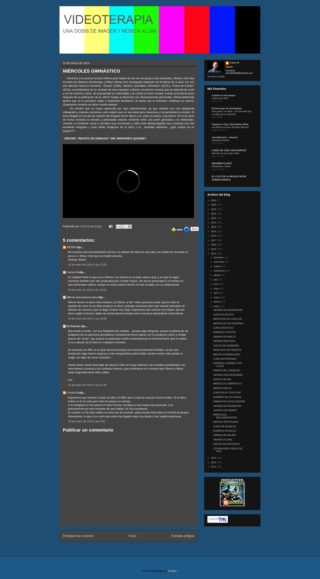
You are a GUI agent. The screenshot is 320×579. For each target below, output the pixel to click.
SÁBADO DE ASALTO (224, 336)
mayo (217, 288)
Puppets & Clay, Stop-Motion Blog (230, 124)
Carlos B (85, 226)
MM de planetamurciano (82, 297)
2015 (214, 249)
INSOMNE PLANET (222, 163)
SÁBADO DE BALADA (224, 435)
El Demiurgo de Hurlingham (227, 108)
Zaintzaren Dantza (220, 140)
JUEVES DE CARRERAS (226, 345)
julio (216, 279)
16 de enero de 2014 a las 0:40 (86, 421)
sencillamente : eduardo (225, 137)
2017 (214, 240)
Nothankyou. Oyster (221, 166)
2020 (214, 227)
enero (217, 306)
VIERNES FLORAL (222, 439)
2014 (214, 253)
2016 (214, 244)
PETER (71, 247)
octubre (218, 266)
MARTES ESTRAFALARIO (226, 354)
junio (216, 284)
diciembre (219, 257)
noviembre (219, 262)
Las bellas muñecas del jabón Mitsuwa (230, 127)
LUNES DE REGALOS (224, 426)
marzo (217, 297)
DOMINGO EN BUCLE (224, 430)
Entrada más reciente (78, 536)
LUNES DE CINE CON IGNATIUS (229, 150)
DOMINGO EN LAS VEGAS (227, 397)
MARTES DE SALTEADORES (228, 323)
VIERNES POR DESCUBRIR (228, 375)
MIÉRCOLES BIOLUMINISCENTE (225, 416)
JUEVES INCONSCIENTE (226, 444)
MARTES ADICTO (222, 388)
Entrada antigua (182, 536)
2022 (214, 218)
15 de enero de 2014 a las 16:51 (87, 289)
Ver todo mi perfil (216, 76)
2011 (214, 466)
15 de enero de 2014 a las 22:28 (87, 384)
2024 (214, 209)
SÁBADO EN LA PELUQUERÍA (229, 401)
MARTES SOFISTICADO (225, 422)
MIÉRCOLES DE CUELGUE (227, 319)
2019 (214, 231)
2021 (214, 222)
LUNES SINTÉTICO (223, 328)
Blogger (172, 570)
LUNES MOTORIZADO (225, 359)
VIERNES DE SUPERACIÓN (227, 310)
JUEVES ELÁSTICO (223, 314)
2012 (214, 462)
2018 (214, 235)
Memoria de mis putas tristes (225, 153)
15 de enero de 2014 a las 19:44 (87, 318)
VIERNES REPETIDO (224, 341)
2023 (214, 213)
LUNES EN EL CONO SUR (226, 392)
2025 (214, 204)
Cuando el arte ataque (224, 95)
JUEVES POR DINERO (225, 410)
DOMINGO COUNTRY (224, 332)
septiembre (219, 270)
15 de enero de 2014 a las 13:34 (87, 264)
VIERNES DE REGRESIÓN (227, 406)
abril (216, 293)
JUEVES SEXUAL (222, 379)
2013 (214, 458)
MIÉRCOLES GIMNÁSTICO (227, 383)
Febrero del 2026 (220, 98)
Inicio (132, 536)
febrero (217, 301)
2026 (214, 200)
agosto (217, 275)
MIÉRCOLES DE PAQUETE (227, 350)
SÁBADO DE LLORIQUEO (226, 370)
